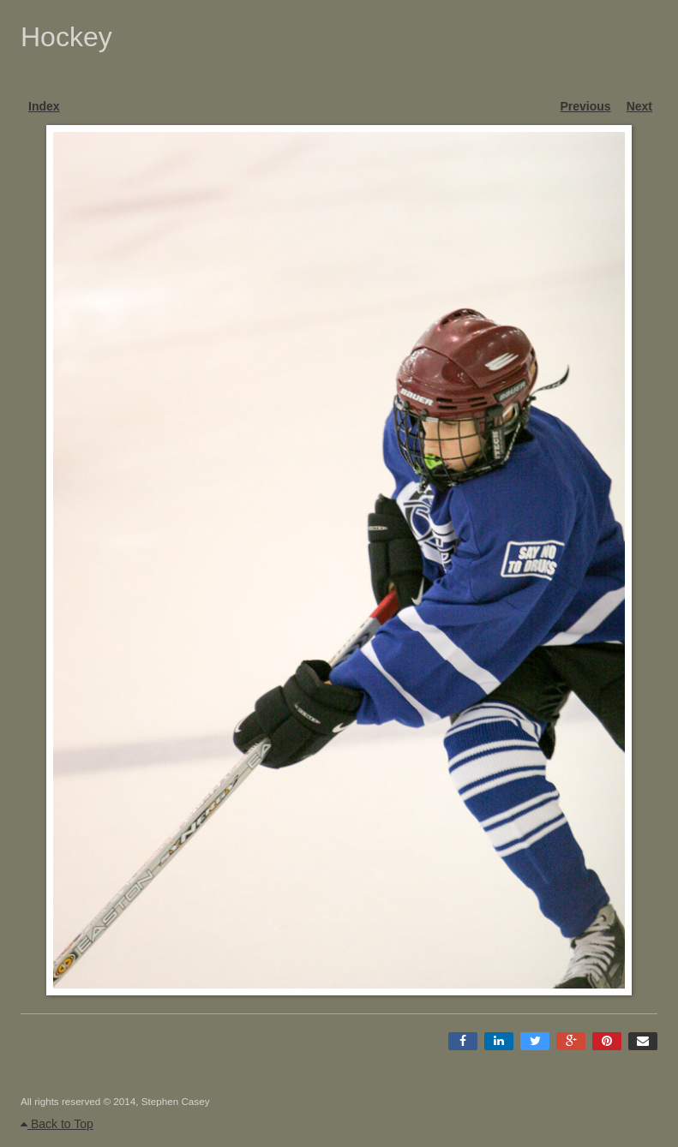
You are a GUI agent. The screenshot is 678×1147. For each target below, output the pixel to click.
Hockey (66, 36)
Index (44, 106)
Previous (586, 106)
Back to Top (57, 1124)
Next (639, 106)
